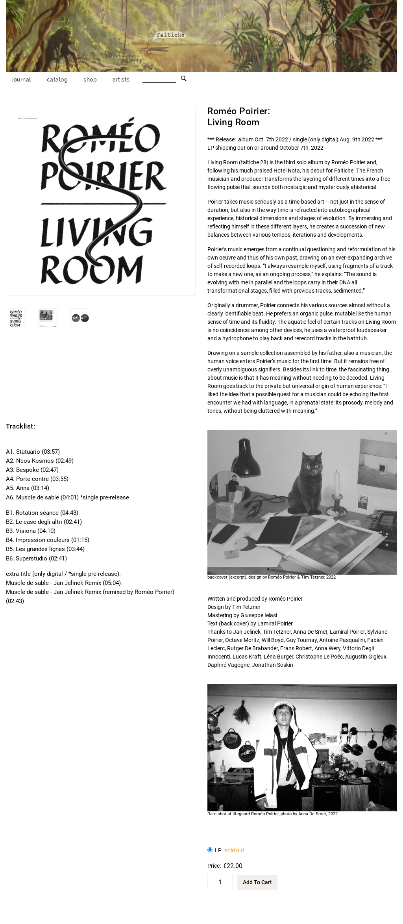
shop (90, 79)
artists (121, 79)
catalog (57, 79)
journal (21, 79)
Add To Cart (257, 882)
